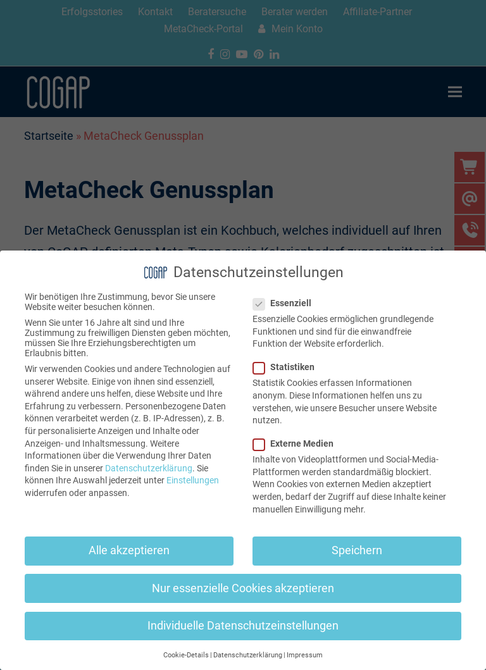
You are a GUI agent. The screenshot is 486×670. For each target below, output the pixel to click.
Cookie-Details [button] (186, 655)
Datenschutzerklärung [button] (247, 655)
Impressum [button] (305, 655)
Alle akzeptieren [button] (129, 550)
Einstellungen (192, 480)
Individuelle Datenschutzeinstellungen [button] (243, 625)
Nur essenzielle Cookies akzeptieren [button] (243, 588)
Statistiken (287, 367)
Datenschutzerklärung (148, 468)
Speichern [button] (357, 550)
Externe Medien (297, 443)
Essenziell (286, 303)
